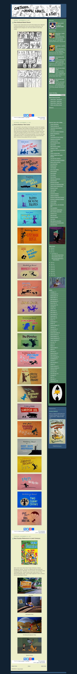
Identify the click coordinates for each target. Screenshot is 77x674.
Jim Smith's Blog (53, 164)
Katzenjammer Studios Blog (56, 209)
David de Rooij (53, 180)
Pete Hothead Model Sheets (22, 22)
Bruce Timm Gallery (54, 169)
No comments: (42, 117)
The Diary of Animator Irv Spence (57, 160)
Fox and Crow (53, 329)
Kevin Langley (61, 23)
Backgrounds (53, 295)
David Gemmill (53, 171)
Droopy (52, 323)
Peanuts (52, 360)
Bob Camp (52, 135)
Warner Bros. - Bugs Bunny (56, 99)
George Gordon (53, 334)
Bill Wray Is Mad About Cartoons (57, 197)
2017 (52, 251)
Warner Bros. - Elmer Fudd (56, 103)
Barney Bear (53, 297)
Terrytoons (52, 369)
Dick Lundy (52, 317)
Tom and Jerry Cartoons (55, 158)
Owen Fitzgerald (53, 356)
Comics (52, 308)
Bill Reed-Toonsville (54, 182)
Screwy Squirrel (53, 366)
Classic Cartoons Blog (55, 153)
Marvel (51, 345)
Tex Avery (52, 371)
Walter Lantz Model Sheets (56, 105)
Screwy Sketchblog (54, 124)
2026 (52, 248)
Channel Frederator (54, 193)
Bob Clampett (53, 299)
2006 (52, 275)
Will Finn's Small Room (55, 178)
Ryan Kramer (53, 177)
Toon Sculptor (53, 190)
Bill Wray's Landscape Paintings (57, 199)
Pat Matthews (53, 358)
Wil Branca (52, 129)
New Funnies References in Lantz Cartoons (27, 538)
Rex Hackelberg (53, 208)
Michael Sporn (53, 165)
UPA (44, 118)
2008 (52, 271)
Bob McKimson (53, 301)
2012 (52, 264)
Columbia (52, 306)
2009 (52, 269)
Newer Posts (14, 666)
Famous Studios (53, 325)
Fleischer (52, 327)
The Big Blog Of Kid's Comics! (56, 137)
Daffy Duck (52, 310)
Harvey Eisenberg (54, 338)
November (54, 253)
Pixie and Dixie (53, 362)
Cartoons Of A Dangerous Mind (57, 184)
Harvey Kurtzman (54, 340)
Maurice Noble (53, 347)
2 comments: (42, 661)
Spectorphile (53, 144)
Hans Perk (52, 191)
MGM (51, 349)
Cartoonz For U (53, 213)
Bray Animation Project (55, 142)
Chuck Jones (53, 305)
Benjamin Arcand (54, 188)
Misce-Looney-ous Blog (55, 162)
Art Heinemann (53, 293)
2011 (52, 266)
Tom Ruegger (53, 167)
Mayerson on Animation (55, 139)
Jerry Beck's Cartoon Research (57, 131)
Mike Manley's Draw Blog (55, 221)
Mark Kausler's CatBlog (55, 146)
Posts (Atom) (20, 668)
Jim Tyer (52, 342)
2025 (52, 250)
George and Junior (54, 332)
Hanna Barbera (41, 532)
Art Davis (52, 292)
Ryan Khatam (53, 173)
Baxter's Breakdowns (54, 133)
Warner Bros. (53, 380)
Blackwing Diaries (54, 217)
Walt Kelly (52, 379)
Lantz (38, 662)
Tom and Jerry (53, 373)
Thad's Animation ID (54, 126)
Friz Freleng (52, 330)
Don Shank (52, 219)
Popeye (52, 364)
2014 (52, 262)
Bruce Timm (52, 303)
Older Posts (43, 666)
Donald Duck (53, 321)
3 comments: (42, 531)
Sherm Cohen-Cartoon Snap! (56, 186)
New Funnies (42, 662)
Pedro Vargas (53, 203)
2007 (52, 273)
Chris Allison (53, 175)
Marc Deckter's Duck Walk (56, 211)
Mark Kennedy (53, 215)
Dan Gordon (53, 312)
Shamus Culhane (54, 368)
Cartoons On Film (54, 141)
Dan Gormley (53, 314)
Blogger (59, 446)
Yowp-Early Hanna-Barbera (56, 128)
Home (29, 666)
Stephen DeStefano (54, 195)
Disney (51, 319)
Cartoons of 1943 (54, 148)
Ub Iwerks (52, 375)
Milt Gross (52, 351)
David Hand (52, 316)
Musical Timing (53, 353)
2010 (52, 267)
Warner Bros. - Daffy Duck (55, 101)
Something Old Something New (57, 222)
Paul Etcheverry (53, 224)
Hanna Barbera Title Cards (22, 124)
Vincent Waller (53, 201)
